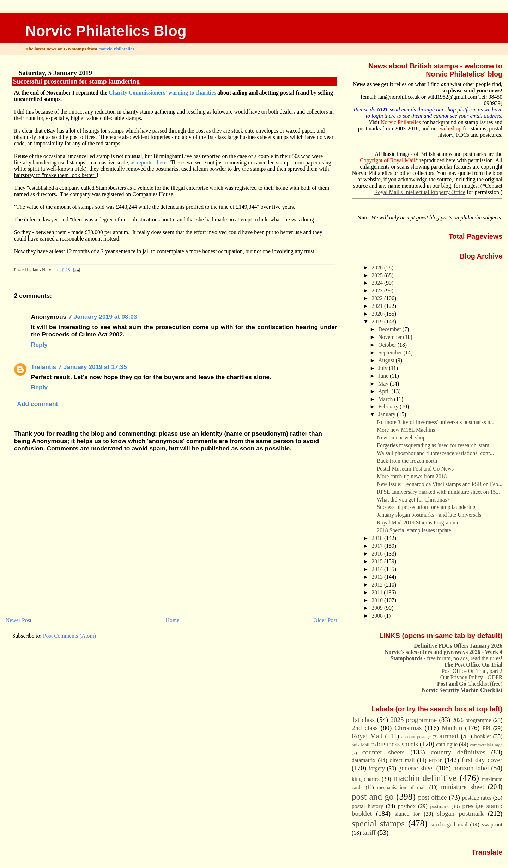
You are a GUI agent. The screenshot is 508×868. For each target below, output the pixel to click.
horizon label (471, 768)
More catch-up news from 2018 (412, 476)
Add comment (37, 403)
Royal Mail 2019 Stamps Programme (418, 523)
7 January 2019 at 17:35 (92, 366)
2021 (377, 306)
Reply (39, 344)
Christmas (408, 728)
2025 (377, 275)
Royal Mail (367, 736)
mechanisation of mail (401, 787)
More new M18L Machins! (407, 430)
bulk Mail (360, 744)
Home (173, 620)
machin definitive (425, 778)
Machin (452, 728)
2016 (377, 554)
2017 (377, 546)
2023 (377, 290)
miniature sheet (462, 786)
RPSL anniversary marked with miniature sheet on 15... (438, 492)
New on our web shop (401, 438)
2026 (377, 268)
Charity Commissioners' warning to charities (162, 93)
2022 (377, 298)
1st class (363, 719)
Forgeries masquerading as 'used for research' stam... (435, 445)
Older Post (325, 620)
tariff (369, 832)
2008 (377, 616)
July (383, 368)
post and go (373, 796)
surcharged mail (449, 824)
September (390, 353)
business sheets (397, 744)
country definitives (458, 752)
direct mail (402, 760)
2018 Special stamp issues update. (414, 530)
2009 (377, 608)
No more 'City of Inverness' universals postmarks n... (435, 422)
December (390, 329)
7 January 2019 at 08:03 (102, 316)
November (390, 337)
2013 (377, 577)
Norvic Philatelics (116, 48)
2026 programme (471, 720)
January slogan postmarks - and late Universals (429, 515)
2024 (377, 283)
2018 (377, 538)
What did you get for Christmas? (413, 500)
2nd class (365, 728)
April (384, 391)
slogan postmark (460, 813)
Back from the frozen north (407, 461)
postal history (367, 806)
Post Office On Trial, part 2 (472, 671)
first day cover (482, 760)
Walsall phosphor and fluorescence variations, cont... (435, 453)
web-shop (451, 129)
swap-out (492, 824)
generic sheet (416, 768)
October (388, 345)
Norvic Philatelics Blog (106, 31)
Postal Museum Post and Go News (415, 469)
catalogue (447, 744)
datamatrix (364, 760)
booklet (482, 736)
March (386, 399)
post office (432, 797)
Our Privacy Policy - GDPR (471, 677)
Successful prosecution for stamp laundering (76, 81)
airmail (449, 736)
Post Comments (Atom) (69, 636)
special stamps (378, 823)
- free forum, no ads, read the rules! (447, 658)
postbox (407, 806)
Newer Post (18, 620)
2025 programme (413, 719)
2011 (377, 592)
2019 (377, 321)
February (389, 406)
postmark (439, 806)
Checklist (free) (469, 684)
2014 (377, 569)
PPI (487, 728)
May (384, 384)
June (384, 376)
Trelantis (43, 366)
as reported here (149, 162)
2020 (377, 314)
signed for (407, 814)
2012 (377, 585)
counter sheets (383, 752)
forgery (377, 768)
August (386, 360)
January (387, 414)
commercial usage (486, 744)
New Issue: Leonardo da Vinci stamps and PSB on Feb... (439, 484)
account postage (416, 736)
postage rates (476, 798)
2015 (377, 561)
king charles (366, 779)
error (435, 760)
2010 (377, 600)
